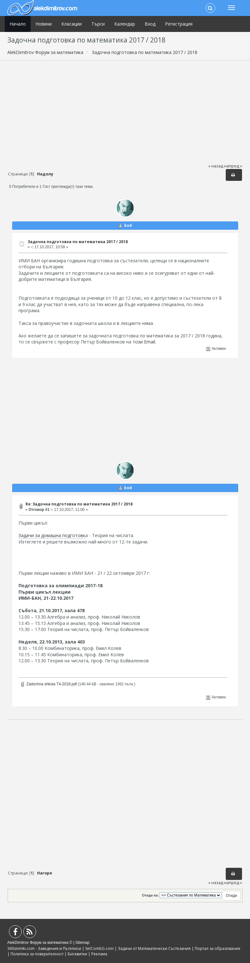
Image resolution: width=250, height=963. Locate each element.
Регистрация (179, 24)
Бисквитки (77, 954)
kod (128, 225)
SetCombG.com (99, 948)
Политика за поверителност (37, 954)
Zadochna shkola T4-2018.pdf (48, 684)
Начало (18, 24)
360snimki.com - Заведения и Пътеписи (44, 948)
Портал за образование (217, 948)
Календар (124, 24)
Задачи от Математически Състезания (154, 948)
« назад (215, 166)
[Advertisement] (125, 111)
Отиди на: (150, 895)
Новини (43, 24)
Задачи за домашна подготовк (52, 535)
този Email (144, 342)
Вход (150, 24)
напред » (233, 166)
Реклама (99, 954)
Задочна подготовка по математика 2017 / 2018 (78, 241)
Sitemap (82, 942)
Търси (98, 24)
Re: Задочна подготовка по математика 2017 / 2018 (79, 504)
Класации (71, 24)
